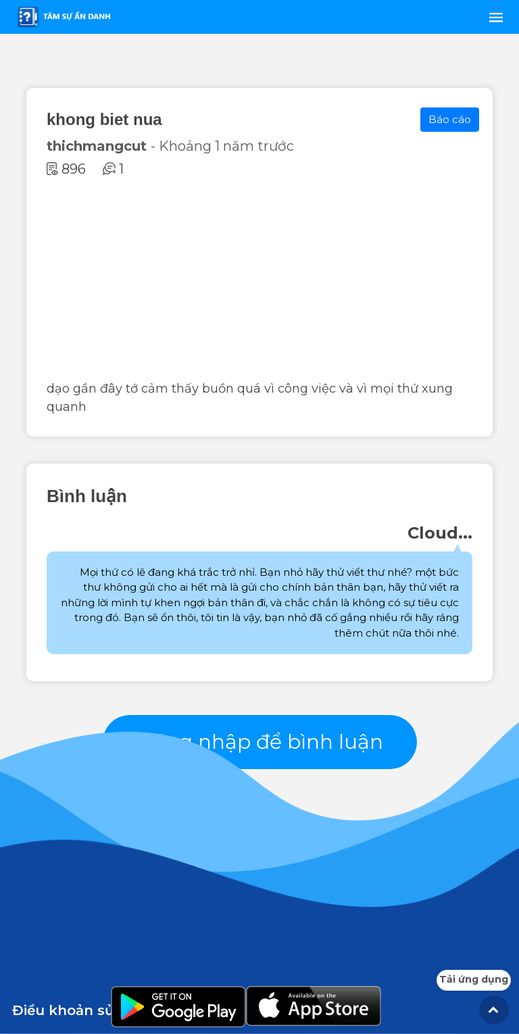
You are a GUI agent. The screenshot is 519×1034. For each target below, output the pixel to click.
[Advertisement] (259, 278)
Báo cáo (449, 119)
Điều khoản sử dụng (84, 1010)
